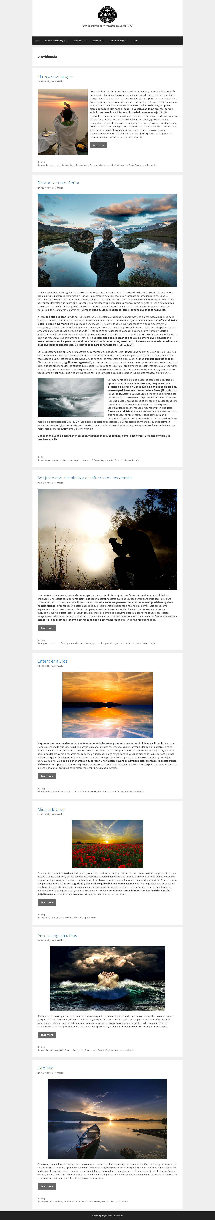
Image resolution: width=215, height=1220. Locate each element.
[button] (67, 40)
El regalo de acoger (55, 76)
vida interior (123, 1201)
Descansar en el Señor (59, 183)
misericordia (105, 791)
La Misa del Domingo (57, 40)
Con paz (45, 1068)
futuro (53, 917)
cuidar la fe (79, 791)
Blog (136, 40)
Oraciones (99, 40)
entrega (85, 165)
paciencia (83, 1201)
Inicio (37, 40)
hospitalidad (98, 165)
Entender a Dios (52, 661)
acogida (44, 165)
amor (51, 165)
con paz (44, 1201)
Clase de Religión (120, 40)
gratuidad (109, 643)
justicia (118, 643)
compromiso (57, 791)
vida (155, 165)
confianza (70, 165)
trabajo (151, 643)
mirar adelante (64, 917)
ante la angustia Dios (59, 1050)
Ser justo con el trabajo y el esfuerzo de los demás (85, 478)
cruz (82, 1050)
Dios (78, 165)
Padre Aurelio (121, 165)
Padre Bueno (135, 165)
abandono (45, 791)
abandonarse (47, 460)
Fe (91, 165)
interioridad (72, 1201)
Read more (100, 146)
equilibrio (58, 1201)
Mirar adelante (51, 809)
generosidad (98, 643)
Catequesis (81, 40)
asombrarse (76, 643)
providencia (147, 165)
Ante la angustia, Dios (57, 935)
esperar (93, 1050)
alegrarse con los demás (52, 643)
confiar (73, 460)
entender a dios (92, 791)
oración (110, 460)
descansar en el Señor (87, 460)
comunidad (60, 165)
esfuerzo (87, 643)
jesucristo (109, 165)
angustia (44, 1050)
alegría (67, 643)
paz (103, 1201)
